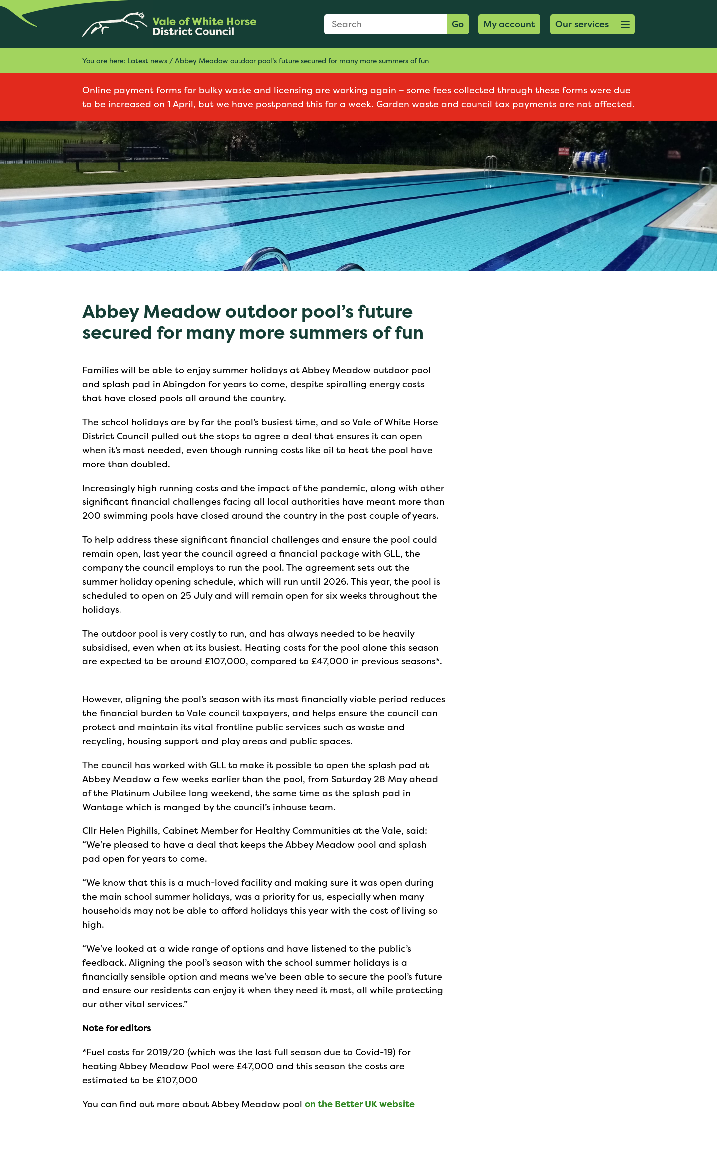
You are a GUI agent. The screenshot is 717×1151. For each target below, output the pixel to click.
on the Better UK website (360, 1104)
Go (458, 24)
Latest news (147, 60)
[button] (592, 24)
